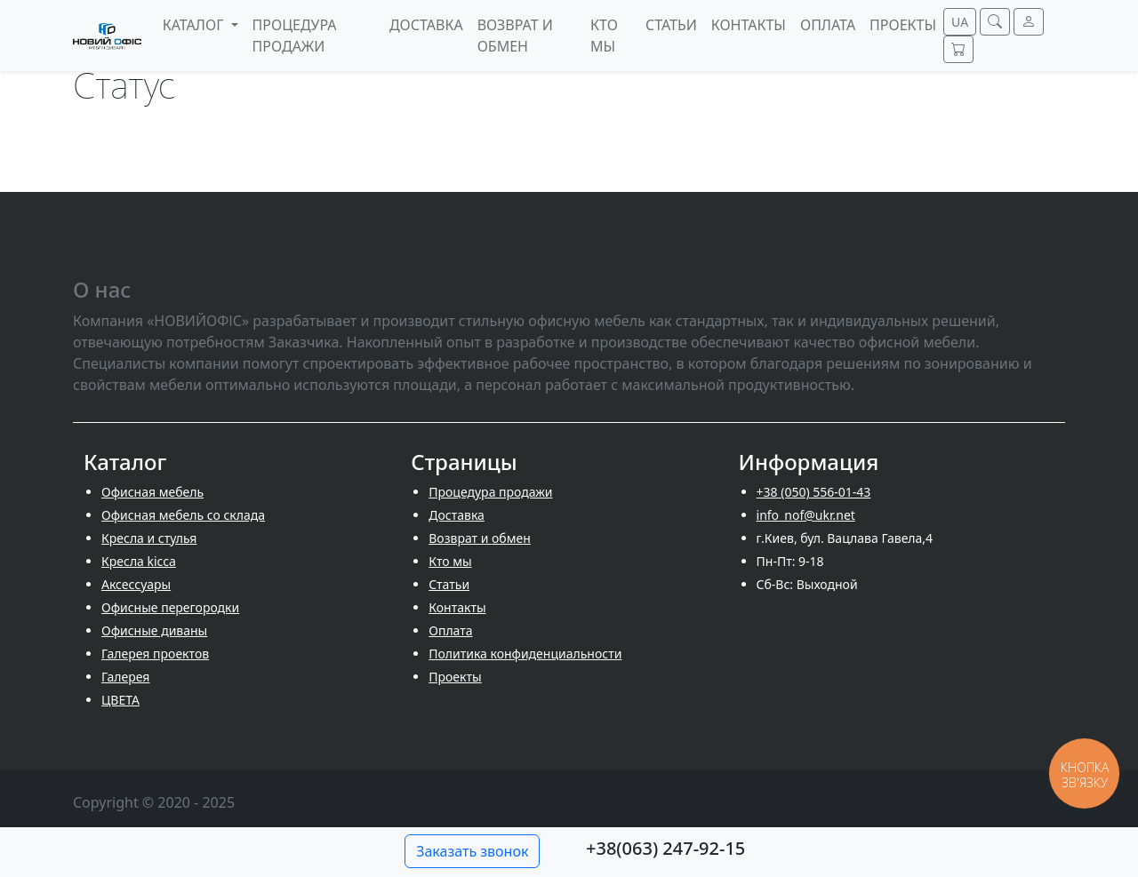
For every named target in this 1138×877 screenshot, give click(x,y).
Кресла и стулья (148, 538)
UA (959, 21)
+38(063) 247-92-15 (665, 848)
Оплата (450, 630)
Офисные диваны (154, 630)
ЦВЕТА (120, 699)
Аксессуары (136, 584)
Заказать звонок (472, 851)
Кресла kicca (138, 561)
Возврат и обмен (480, 538)
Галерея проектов (155, 653)
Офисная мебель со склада (183, 514)
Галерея (125, 676)
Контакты (457, 607)
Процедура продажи (490, 491)
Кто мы (450, 561)
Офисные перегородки (170, 607)
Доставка (457, 514)
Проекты (455, 676)
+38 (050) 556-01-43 (814, 491)
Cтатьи (449, 584)
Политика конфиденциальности (525, 653)
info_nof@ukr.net (806, 514)
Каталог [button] (195, 25)
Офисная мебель (152, 491)
